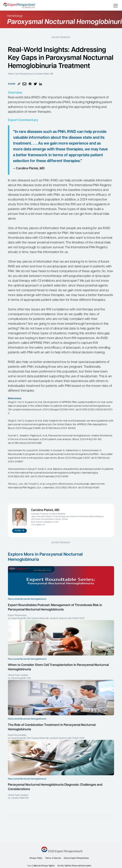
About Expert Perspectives (76, 858)
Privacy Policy (36, 858)
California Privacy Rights (43, 866)
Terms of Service (53, 858)
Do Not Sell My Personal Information (74, 866)
